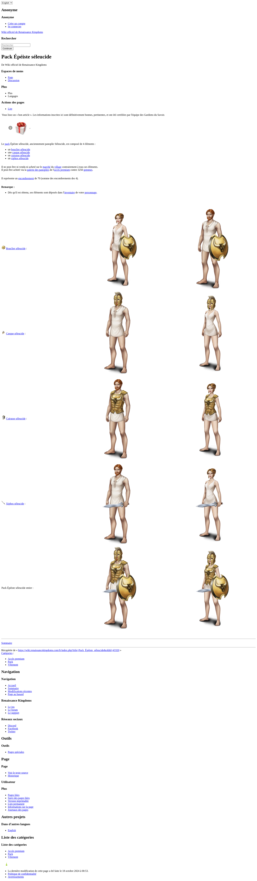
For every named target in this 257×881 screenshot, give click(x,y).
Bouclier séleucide (16, 248)
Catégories (6, 653)
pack (7, 144)
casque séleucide (21, 152)
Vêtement (13, 664)
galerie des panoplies (38, 169)
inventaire (69, 192)
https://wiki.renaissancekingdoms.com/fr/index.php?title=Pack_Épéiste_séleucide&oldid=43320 (68, 650)
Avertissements (16, 876)
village (57, 166)
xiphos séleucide (20, 158)
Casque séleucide (15, 333)
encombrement (26, 178)
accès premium (62, 169)
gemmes (88, 169)
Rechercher (8, 38)
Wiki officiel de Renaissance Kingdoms (22, 32)
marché (46, 166)
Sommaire (6, 643)
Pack (10, 661)
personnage (91, 192)
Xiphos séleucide (15, 503)
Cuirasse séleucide (16, 418)
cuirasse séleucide (20, 155)
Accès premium (16, 658)
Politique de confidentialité (22, 873)
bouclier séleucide (20, 149)
